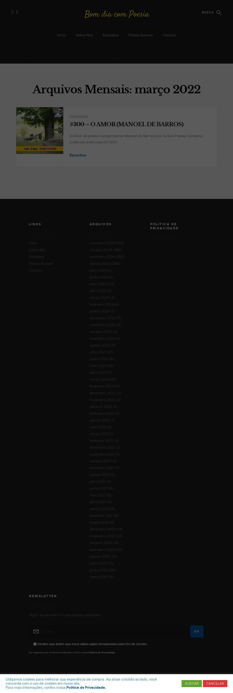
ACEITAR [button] (192, 683)
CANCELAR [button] (215, 683)
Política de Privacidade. (86, 688)
